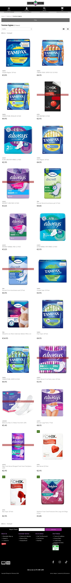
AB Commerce (66, 573)
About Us (5, 538)
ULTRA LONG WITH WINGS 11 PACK (11, 160)
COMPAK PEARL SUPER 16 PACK (11, 379)
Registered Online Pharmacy (58, 543)
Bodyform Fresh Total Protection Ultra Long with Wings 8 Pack (52, 512)
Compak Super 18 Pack (43, 290)
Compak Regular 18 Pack (9, 72)
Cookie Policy (57, 540)
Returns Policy (23, 538)
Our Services (40, 538)
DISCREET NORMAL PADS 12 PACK (11, 247)
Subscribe (53, 529)
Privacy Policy (57, 538)
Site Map (38, 540)
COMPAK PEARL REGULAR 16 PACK (11, 116)
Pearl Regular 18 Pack (43, 160)
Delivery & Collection (25, 536)
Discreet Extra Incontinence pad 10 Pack (13, 290)
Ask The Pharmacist (42, 536)
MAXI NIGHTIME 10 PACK (43, 116)
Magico (55, 573)
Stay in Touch (13, 529)
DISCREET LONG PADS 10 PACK (10, 203)
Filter (35, 20)
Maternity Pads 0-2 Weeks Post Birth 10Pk (14, 423)
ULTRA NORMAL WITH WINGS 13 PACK (47, 247)
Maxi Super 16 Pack (7, 512)
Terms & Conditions (58, 536)
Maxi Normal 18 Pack (42, 466)
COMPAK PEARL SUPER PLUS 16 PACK (47, 72)
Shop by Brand (23, 540)
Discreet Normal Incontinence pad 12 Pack (48, 203)
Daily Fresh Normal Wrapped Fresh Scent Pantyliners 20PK (16, 467)
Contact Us (5, 540)
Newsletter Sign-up (7, 536)
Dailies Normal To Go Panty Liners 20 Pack (48, 379)
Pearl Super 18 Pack (42, 334)
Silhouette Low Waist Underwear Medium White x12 (16, 334)
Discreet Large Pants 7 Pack (45, 423)
